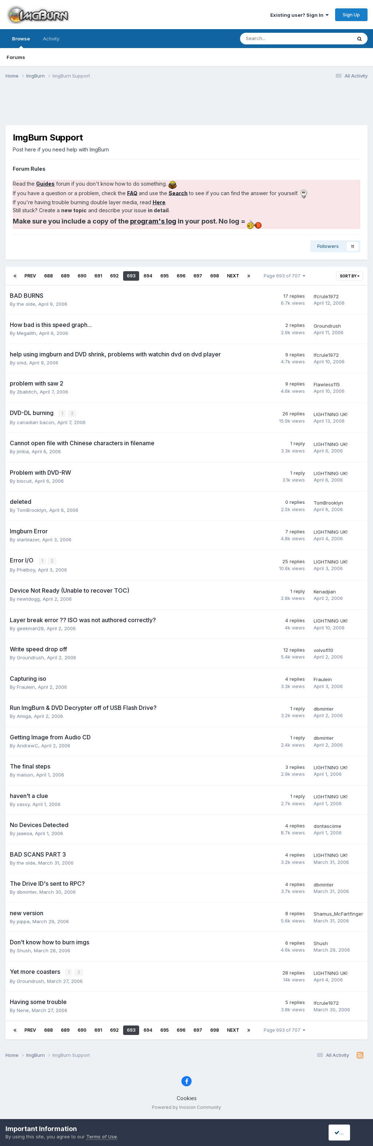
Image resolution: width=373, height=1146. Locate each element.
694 (148, 275)
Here (159, 202)
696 (181, 275)
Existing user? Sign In (299, 15)
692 (114, 275)
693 (131, 275)
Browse (21, 42)
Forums (16, 57)
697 (197, 275)
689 (65, 275)
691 (98, 275)
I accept (346, 1132)
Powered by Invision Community (186, 1106)
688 (48, 275)
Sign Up (351, 14)
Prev (30, 275)
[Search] (276, 38)
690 (82, 275)
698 (214, 275)
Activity (51, 39)
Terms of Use (101, 1136)
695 (164, 275)
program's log (153, 221)
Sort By (350, 276)
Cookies (187, 1097)
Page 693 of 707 (284, 275)
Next (233, 275)
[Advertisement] (186, 106)
